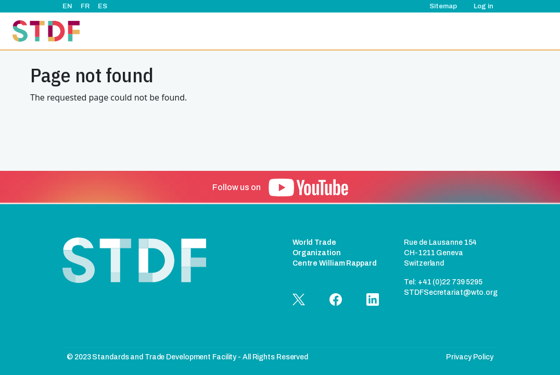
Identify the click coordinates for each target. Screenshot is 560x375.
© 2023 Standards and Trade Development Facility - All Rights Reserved (187, 357)
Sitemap (443, 6)
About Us (249, 31)
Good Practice (438, 31)
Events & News (341, 31)
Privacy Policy (469, 357)
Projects (291, 31)
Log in (483, 6)
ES (102, 6)
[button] (308, 187)
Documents (494, 31)
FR (85, 6)
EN (67, 6)
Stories (390, 31)
